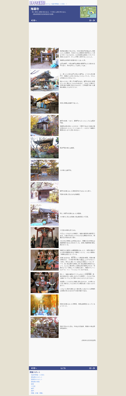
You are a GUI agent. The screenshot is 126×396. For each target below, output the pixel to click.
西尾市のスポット (36, 379)
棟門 (32, 391)
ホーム (48, 4)
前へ (35, 20)
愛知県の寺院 (35, 381)
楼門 (32, 388)
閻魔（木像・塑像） (37, 393)
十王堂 (33, 386)
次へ (91, 20)
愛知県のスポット (36, 377)
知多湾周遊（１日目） (59, 4)
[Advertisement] (63, 35)
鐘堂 (32, 384)
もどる (63, 368)
